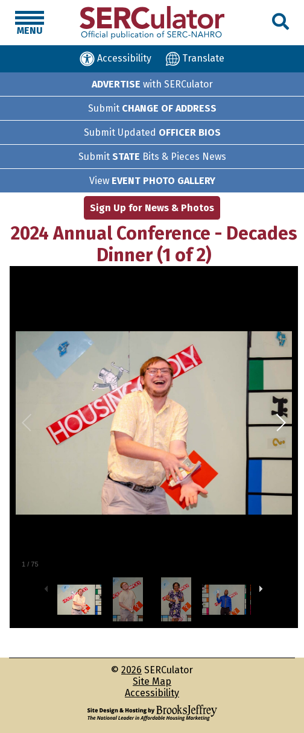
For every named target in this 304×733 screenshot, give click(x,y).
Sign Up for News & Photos (152, 208)
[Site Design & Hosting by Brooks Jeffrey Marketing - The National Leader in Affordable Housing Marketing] (152, 713)
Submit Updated (152, 132)
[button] (280, 22)
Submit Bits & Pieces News (152, 156)
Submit (152, 108)
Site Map (152, 681)
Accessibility (152, 693)
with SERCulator (152, 84)
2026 (131, 670)
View (152, 180)
